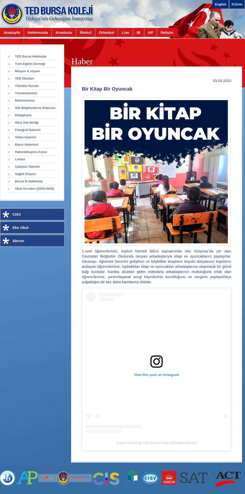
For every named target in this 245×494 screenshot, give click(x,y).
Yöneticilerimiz (26, 93)
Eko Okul (20, 227)
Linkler (20, 159)
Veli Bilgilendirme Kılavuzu (35, 108)
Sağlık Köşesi (25, 174)
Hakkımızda (38, 32)
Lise (125, 32)
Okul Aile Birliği (26, 122)
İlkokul (86, 32)
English (220, 4)
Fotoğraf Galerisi (27, 130)
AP (150, 32)
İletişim (167, 32)
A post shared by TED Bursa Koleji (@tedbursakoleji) (156, 443)
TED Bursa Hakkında (30, 56)
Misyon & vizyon (27, 71)
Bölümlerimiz (25, 100)
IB (138, 32)
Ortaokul (106, 32)
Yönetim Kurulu (27, 86)
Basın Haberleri (26, 144)
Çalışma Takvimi (27, 166)
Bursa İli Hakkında (29, 181)
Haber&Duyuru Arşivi (31, 152)
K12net (237, 4)
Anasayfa (12, 32)
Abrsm (18, 241)
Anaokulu (63, 32)
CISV (16, 214)
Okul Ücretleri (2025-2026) (34, 188)
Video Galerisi (25, 137)
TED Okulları (24, 78)
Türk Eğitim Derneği (30, 64)
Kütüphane (23, 115)
